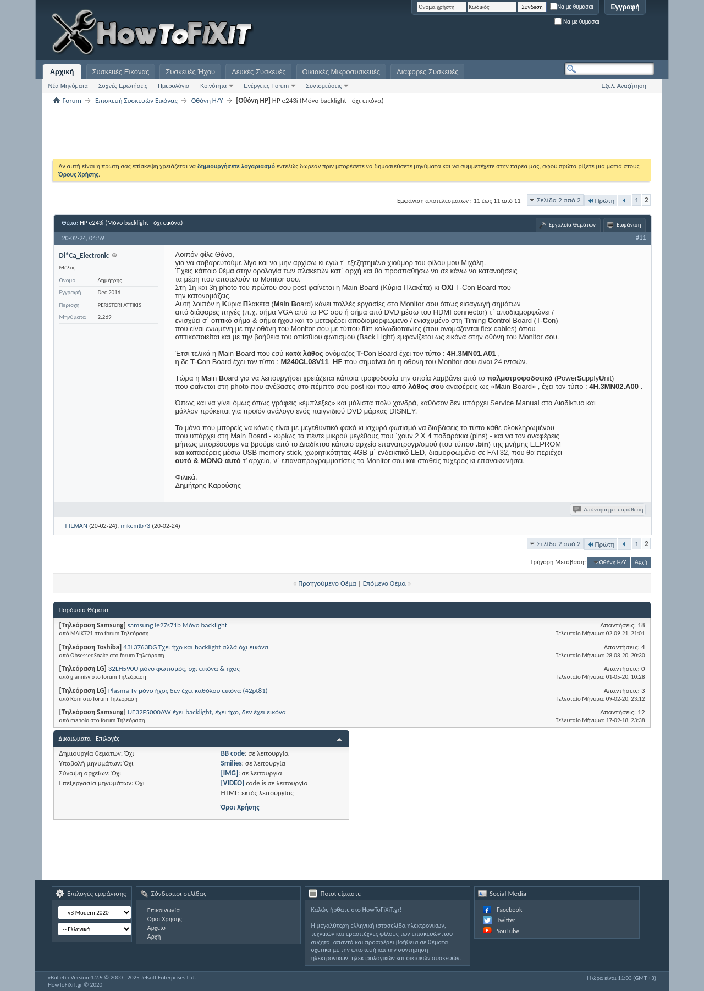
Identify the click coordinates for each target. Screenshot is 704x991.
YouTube (508, 931)
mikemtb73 (135, 525)
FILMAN (76, 525)
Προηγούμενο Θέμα (327, 583)
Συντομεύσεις (324, 85)
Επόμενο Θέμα (384, 583)
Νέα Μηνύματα (68, 85)
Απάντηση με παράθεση (608, 509)
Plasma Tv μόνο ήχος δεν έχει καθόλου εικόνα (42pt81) (188, 690)
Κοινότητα (213, 85)
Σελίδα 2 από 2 (559, 200)
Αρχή (641, 562)
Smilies (231, 763)
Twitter (506, 920)
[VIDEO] (233, 783)
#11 (641, 237)
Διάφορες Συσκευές (427, 72)
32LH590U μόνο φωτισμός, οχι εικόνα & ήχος (174, 668)
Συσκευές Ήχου (190, 72)
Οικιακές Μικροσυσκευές (341, 72)
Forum (72, 100)
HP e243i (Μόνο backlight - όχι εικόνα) (131, 223)
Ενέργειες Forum (266, 85)
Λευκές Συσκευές (258, 72)
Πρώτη (601, 200)
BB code (233, 753)
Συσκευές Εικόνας (121, 72)
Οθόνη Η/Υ (207, 100)
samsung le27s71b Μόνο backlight (177, 625)
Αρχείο (156, 928)
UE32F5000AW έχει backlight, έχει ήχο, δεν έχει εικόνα (207, 712)
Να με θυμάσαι (571, 7)
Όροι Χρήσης (240, 807)
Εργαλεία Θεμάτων (572, 224)
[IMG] (230, 773)
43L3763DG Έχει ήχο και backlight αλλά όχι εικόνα (195, 647)
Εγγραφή (624, 7)
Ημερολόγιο (173, 85)
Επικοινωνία (163, 910)
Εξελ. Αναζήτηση (624, 85)
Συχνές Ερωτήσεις (122, 85)
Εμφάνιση (629, 224)
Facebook (509, 909)
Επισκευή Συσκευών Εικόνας (136, 100)
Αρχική (62, 72)
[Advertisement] (517, 32)
